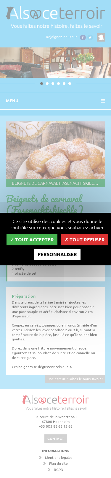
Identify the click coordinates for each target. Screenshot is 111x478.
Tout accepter (32, 239)
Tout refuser (85, 239)
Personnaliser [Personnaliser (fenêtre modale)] (57, 254)
